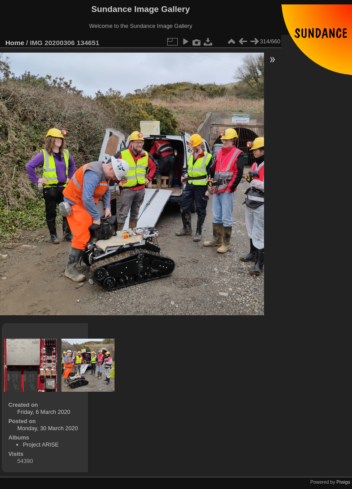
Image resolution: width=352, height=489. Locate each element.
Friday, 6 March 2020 (43, 412)
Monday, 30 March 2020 (47, 428)
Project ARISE (41, 444)
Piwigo (343, 482)
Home (14, 42)
